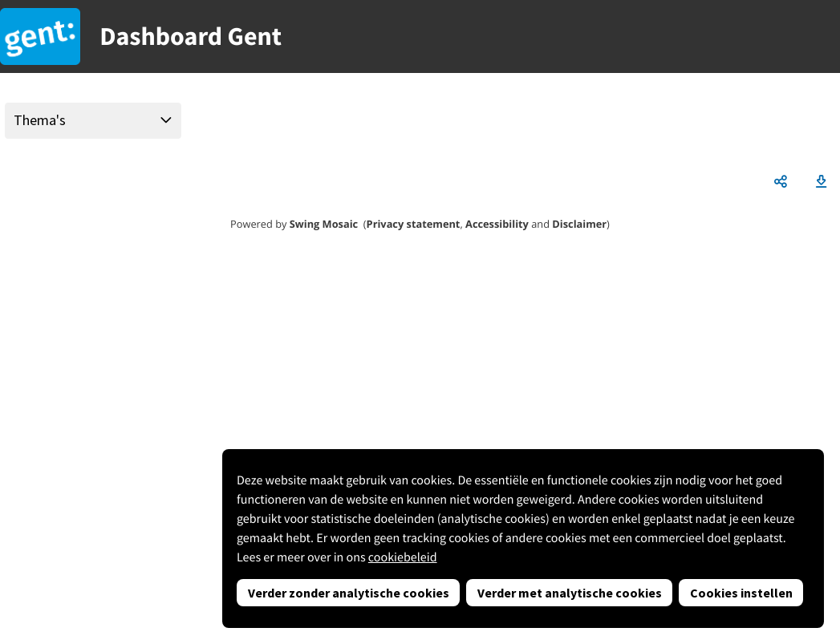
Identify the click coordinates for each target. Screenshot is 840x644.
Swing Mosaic (324, 224)
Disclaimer (579, 224)
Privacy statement (414, 224)
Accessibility (497, 224)
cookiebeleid (402, 557)
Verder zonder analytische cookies (348, 593)
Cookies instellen (741, 593)
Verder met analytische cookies (569, 593)
